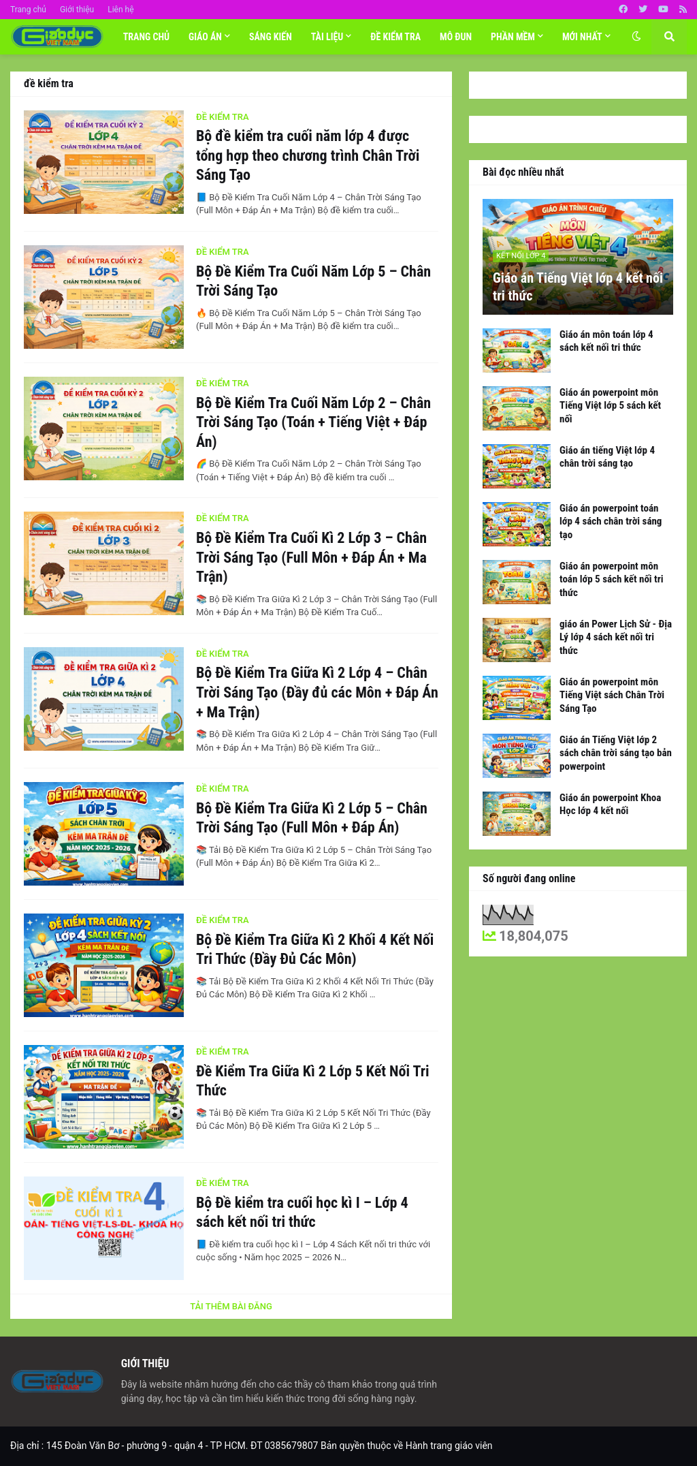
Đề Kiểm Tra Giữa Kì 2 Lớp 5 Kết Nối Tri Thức (312, 1081)
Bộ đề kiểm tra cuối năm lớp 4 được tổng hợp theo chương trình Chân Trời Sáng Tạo (307, 155)
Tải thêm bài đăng (231, 1306)
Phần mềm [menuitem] (513, 36)
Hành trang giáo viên (449, 1445)
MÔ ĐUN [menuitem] (456, 36)
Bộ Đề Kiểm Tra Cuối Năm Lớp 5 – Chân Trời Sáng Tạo (313, 281)
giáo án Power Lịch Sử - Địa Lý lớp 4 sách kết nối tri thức (616, 637)
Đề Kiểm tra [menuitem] (395, 36)
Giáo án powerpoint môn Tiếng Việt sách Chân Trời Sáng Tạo (612, 695)
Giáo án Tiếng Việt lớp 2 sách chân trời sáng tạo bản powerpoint (616, 753)
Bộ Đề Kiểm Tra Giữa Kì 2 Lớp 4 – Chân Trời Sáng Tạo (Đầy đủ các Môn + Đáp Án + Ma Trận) (317, 692)
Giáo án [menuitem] (205, 36)
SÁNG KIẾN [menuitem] (270, 36)
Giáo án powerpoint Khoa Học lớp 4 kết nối (610, 804)
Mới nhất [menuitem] (582, 36)
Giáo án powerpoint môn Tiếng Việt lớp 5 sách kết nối (610, 405)
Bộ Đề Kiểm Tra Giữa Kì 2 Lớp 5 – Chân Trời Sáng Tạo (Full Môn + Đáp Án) (311, 818)
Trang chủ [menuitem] (146, 36)
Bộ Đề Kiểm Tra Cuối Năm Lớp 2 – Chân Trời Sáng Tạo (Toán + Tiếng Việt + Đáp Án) (313, 422)
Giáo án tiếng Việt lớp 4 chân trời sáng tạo (607, 457)
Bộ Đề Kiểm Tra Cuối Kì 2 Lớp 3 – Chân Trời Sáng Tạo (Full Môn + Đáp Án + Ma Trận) (311, 557)
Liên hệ (120, 9)
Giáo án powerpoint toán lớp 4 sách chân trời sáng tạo (611, 521)
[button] (636, 36)
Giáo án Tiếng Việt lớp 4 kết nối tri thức (578, 287)
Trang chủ (28, 9)
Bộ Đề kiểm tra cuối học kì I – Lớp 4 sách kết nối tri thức (302, 1212)
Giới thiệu (77, 9)
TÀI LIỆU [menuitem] (327, 36)
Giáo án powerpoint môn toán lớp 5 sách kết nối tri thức (611, 579)
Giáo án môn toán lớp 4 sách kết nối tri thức (606, 341)
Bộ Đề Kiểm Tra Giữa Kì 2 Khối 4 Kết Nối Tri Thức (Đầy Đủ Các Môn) (315, 949)
